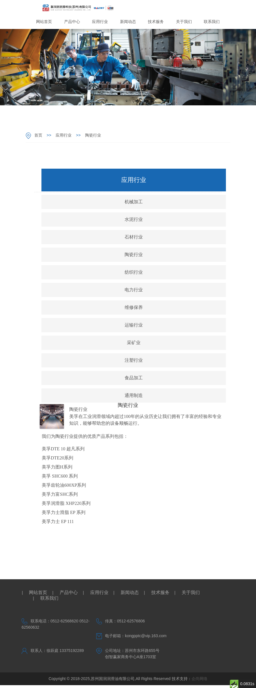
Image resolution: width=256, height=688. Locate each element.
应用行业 (100, 21)
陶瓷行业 (93, 135)
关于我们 (184, 21)
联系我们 (212, 21)
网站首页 (44, 21)
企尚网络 (199, 678)
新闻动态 (128, 21)
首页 (38, 135)
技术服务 (156, 21)
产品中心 (72, 21)
